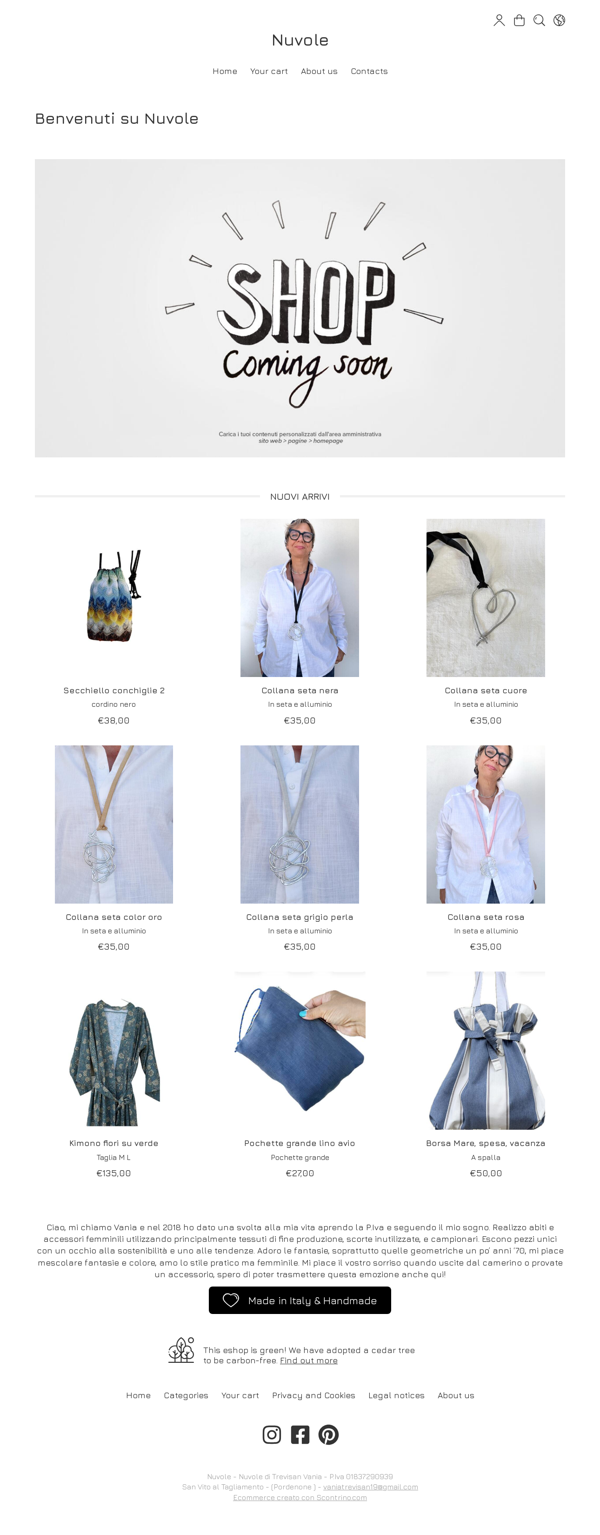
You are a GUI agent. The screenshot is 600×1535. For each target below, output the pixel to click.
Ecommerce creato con (300, 1497)
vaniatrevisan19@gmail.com (370, 1486)
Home (225, 71)
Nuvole (300, 39)
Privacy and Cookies (313, 1395)
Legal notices (396, 1395)
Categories (186, 1395)
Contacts (369, 71)
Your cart (269, 71)
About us (319, 71)
